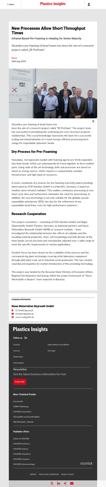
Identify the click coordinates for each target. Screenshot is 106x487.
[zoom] (93, 121)
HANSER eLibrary (20, 449)
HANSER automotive (22, 412)
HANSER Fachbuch (21, 444)
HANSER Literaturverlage (24, 464)
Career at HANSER (21, 439)
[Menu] (10, 4)
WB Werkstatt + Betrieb (23, 422)
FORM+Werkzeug (20, 407)
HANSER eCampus (21, 459)
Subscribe (19, 382)
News (14, 58)
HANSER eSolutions (22, 454)
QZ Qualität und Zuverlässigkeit (26, 417)
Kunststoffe (18, 402)
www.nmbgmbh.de (24, 317)
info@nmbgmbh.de (24, 314)
